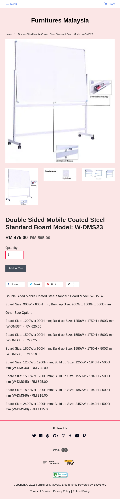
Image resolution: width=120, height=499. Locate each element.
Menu (11, 4)
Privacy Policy (61, 491)
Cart (109, 4)
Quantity (11, 248)
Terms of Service (40, 491)
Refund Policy (81, 491)
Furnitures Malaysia (60, 20)
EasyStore (99, 484)
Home (8, 34)
